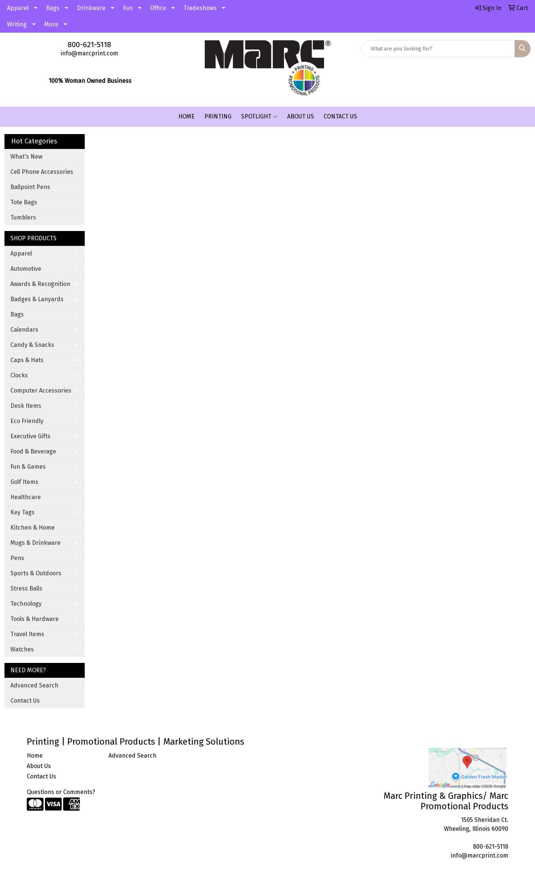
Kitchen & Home (32, 527)
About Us (39, 765)
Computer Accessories (40, 390)
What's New (26, 156)
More (51, 24)
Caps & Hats (26, 360)
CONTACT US (340, 116)
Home (35, 755)
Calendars (24, 329)
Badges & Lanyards (37, 299)
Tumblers (23, 217)
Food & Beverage (33, 451)
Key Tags (22, 512)
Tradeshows (200, 8)
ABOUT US (300, 116)
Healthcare (25, 497)
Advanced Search (34, 685)
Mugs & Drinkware (35, 542)
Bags (52, 8)
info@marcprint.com (89, 53)
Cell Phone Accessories (41, 171)
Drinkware (91, 8)
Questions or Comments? (61, 791)
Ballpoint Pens (30, 187)
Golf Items (24, 481)
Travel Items (27, 634)
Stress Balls (26, 588)
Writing (17, 24)
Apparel (18, 8)
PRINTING (217, 116)
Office (158, 8)
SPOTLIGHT (259, 116)
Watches (22, 649)
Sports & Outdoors (35, 573)
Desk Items (25, 405)
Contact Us (25, 700)
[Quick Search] (438, 48)
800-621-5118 (89, 44)
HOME (186, 116)
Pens (17, 558)
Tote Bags (23, 202)
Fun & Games (28, 466)
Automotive (25, 268)
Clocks (19, 375)
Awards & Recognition (40, 283)
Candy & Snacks (32, 344)
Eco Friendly (26, 420)
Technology (26, 603)
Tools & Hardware (34, 618)
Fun (128, 8)
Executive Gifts (30, 436)
